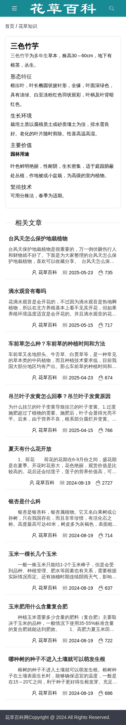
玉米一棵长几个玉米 (32, 554)
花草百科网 (17, 717)
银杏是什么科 (24, 501)
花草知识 (27, 26)
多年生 (41, 55)
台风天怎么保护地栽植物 (38, 238)
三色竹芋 (19, 55)
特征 (26, 76)
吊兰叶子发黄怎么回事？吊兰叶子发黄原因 (59, 396)
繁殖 (15, 187)
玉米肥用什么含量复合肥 (38, 606)
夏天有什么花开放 (29, 449)
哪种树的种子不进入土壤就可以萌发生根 (56, 659)
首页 (9, 26)
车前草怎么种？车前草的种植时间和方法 (56, 344)
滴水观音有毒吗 (27, 291)
